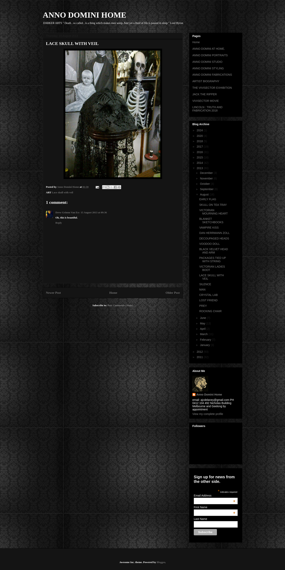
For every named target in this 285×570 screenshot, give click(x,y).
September (207, 189)
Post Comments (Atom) (120, 305)
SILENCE (205, 284)
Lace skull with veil (62, 192)
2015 (200, 157)
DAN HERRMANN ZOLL (214, 232)
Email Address (214, 495)
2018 (200, 141)
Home (113, 292)
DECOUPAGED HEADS (214, 238)
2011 (200, 357)
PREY (203, 305)
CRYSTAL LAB (208, 294)
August (204, 194)
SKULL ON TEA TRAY (213, 204)
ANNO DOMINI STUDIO (207, 61)
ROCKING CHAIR (210, 311)
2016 (200, 152)
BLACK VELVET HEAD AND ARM (213, 251)
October (205, 183)
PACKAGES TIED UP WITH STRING (212, 259)
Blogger (161, 562)
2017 (200, 146)
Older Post (173, 292)
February (206, 339)
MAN (202, 289)
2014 (200, 162)
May (203, 323)
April (203, 328)
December (206, 172)
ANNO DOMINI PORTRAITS (210, 55)
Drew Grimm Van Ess (67, 212)
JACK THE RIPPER (204, 94)
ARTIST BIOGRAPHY (205, 81)
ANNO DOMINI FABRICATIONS (212, 74)
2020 (200, 135)
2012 (200, 351)
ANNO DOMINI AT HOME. (208, 48)
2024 (200, 130)
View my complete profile (207, 414)
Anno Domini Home (209, 394)
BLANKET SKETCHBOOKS (211, 220)
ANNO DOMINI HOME (84, 14)
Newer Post (53, 292)
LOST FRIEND (208, 300)
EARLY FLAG (207, 199)
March (204, 334)
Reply (58, 222)
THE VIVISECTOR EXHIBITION (212, 87)
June (203, 317)
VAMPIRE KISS (209, 227)
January (205, 345)
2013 (200, 168)
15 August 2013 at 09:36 (94, 212)
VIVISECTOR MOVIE (205, 100)
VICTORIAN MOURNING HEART (213, 212)
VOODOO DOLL (209, 243)
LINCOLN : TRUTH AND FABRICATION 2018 (207, 109)
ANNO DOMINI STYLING (208, 68)
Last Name (200, 518)
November (206, 178)
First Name (214, 507)
